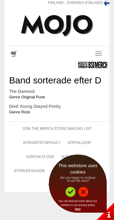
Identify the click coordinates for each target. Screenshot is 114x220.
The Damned (22, 91)
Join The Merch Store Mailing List (57, 129)
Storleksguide (29, 171)
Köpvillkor (79, 143)
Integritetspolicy (41, 143)
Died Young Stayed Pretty (35, 106)
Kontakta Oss (40, 157)
